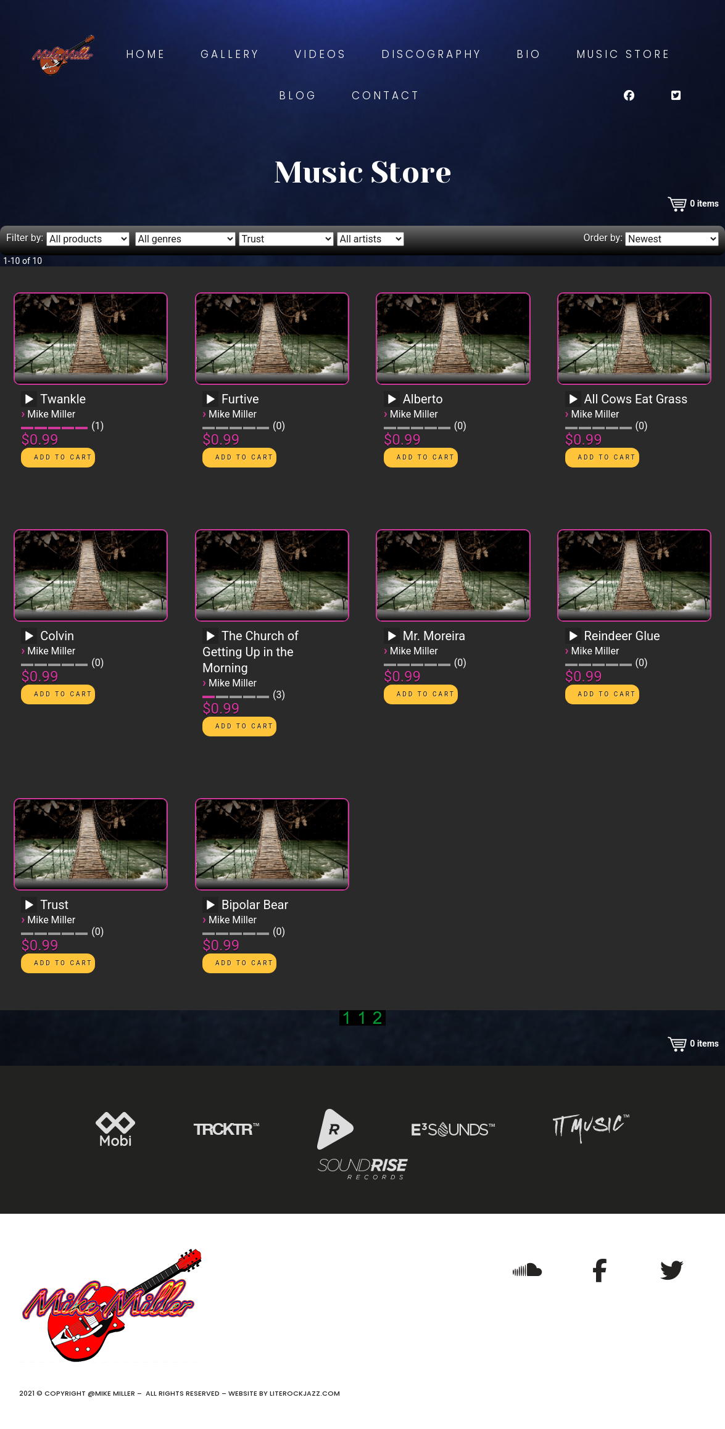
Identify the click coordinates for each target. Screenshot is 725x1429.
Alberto (423, 399)
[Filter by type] (88, 239)
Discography (431, 54)
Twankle (63, 399)
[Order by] (672, 239)
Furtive (240, 399)
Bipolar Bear (255, 904)
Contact (386, 95)
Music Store (623, 54)
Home (146, 54)
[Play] (29, 399)
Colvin (57, 635)
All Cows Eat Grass (636, 399)
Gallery (230, 54)
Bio (529, 54)
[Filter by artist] (370, 239)
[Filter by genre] (185, 239)
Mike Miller (51, 414)
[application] (31, 403)
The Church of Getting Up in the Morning (250, 651)
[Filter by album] (286, 239)
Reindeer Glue (622, 635)
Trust (54, 904)
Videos (320, 54)
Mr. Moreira (434, 635)
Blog (298, 95)
